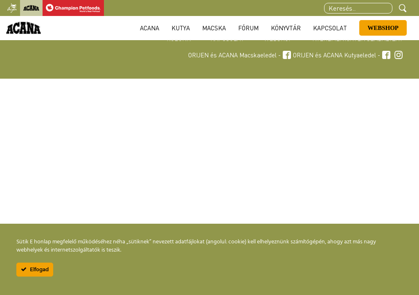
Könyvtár (286, 28)
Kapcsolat (330, 28)
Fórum (248, 28)
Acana (149, 28)
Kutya (180, 28)
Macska (214, 28)
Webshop (383, 28)
